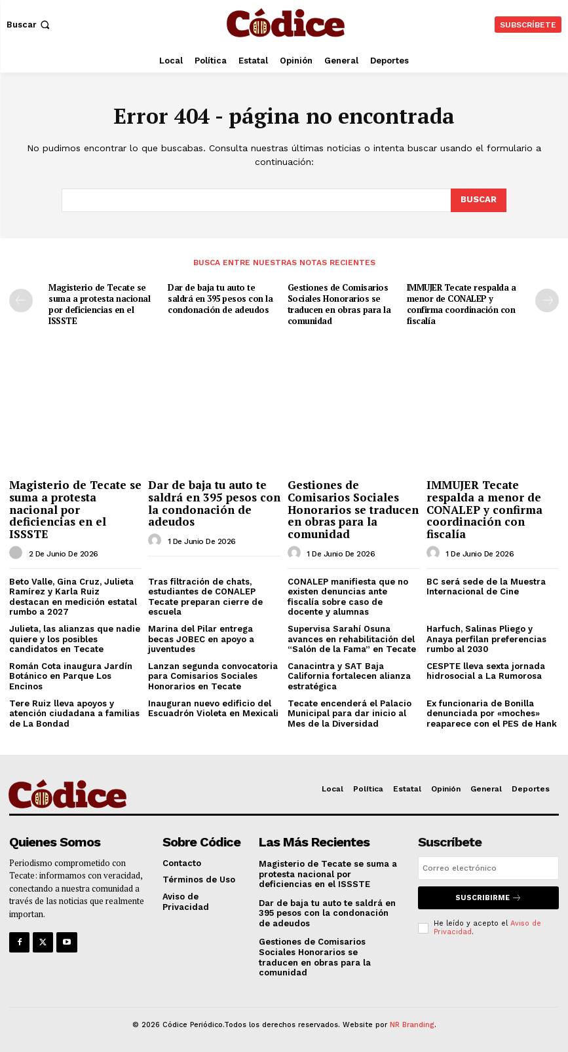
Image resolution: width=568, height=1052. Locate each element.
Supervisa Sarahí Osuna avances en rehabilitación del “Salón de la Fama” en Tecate (352, 639)
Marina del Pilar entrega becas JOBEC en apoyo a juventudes (201, 639)
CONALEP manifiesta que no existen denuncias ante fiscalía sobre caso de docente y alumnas (348, 597)
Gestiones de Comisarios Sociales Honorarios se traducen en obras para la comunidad (339, 304)
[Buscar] (478, 200)
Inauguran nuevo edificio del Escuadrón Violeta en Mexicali (213, 708)
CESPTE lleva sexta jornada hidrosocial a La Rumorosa (485, 671)
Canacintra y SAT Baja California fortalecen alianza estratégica (349, 676)
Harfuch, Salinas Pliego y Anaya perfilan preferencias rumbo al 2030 (486, 639)
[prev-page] (21, 300)
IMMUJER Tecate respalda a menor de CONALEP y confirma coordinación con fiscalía (461, 304)
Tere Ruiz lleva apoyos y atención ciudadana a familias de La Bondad (74, 713)
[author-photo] (17, 553)
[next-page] (547, 300)
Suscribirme (488, 898)
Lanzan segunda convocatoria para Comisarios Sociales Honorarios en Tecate (213, 676)
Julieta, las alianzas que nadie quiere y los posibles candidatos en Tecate (74, 639)
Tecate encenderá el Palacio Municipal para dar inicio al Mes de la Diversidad (349, 713)
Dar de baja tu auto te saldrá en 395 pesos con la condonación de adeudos (220, 298)
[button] (29, 24)
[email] (488, 868)
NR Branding (412, 1025)
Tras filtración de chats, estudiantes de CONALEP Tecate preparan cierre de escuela (205, 597)
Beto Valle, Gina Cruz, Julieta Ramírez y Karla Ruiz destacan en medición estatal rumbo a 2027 (73, 597)
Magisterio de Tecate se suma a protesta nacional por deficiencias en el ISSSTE (99, 304)
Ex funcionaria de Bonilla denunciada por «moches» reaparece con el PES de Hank (491, 713)
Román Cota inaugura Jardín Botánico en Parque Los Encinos (70, 676)
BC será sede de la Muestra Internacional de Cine (486, 587)
